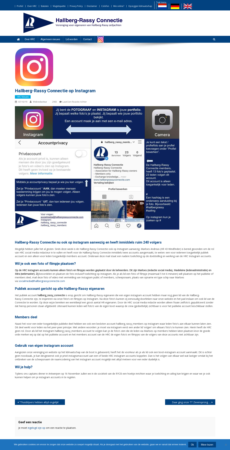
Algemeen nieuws (50, 39)
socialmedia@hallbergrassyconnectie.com (42, 281)
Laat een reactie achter (75, 101)
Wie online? (118, 6)
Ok (192, 444)
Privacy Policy (76, 6)
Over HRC (32, 6)
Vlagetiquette (59, 6)
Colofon (105, 6)
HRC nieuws (23, 96)
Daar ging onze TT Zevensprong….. (191, 402)
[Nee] (225, 444)
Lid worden (72, 39)
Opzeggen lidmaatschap (140, 6)
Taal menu (161, 2)
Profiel (20, 6)
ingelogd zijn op (36, 427)
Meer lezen (207, 444)
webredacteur (40, 101)
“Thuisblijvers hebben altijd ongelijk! (39, 402)
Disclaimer (92, 6)
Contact (87, 39)
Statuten (45, 6)
